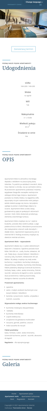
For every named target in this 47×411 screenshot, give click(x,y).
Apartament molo (12, 396)
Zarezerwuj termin (23, 49)
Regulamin (21, 399)
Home (14, 394)
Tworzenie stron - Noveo (22, 408)
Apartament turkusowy (31, 396)
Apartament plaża (26, 394)
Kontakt (31, 399)
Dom (12, 399)
